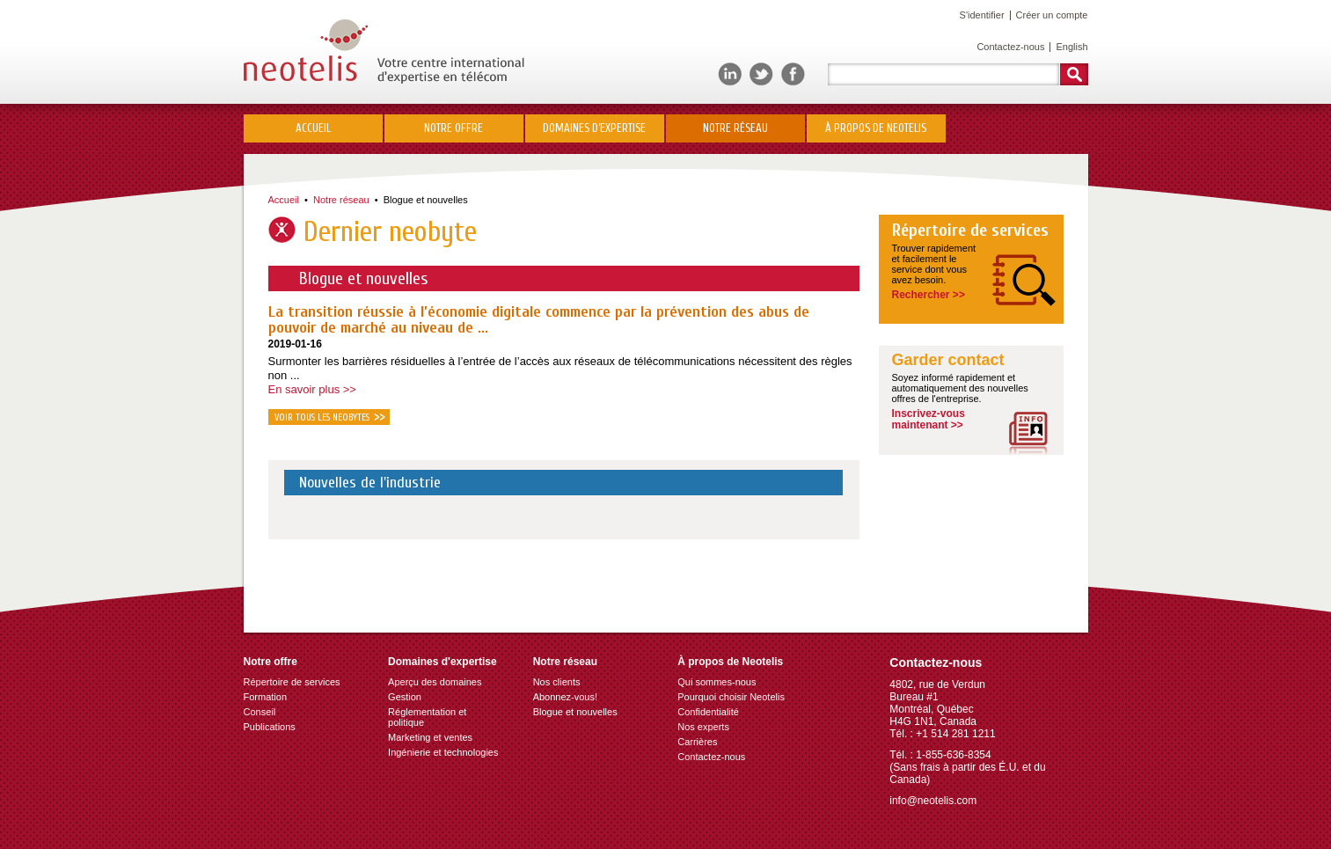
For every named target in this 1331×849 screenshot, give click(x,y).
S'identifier (982, 15)
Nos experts (703, 726)
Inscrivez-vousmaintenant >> (928, 419)
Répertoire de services (970, 230)
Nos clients (557, 682)
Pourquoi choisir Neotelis (731, 697)
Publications (270, 726)
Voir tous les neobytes (321, 417)
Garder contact (948, 360)
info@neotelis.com (932, 800)
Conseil (260, 711)
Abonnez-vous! (565, 697)
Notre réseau (735, 128)
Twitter (761, 74)
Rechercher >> (928, 295)
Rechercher (1074, 74)
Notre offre (453, 128)
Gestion (404, 697)
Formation (266, 697)
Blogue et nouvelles (426, 199)
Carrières (697, 741)
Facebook (793, 74)
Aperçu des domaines (434, 682)
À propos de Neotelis (875, 128)
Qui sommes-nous (716, 682)
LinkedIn (730, 74)
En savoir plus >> (312, 389)
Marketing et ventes (430, 737)
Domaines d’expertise (594, 128)
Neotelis (384, 51)
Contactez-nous (1010, 46)
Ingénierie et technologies (443, 752)
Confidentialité (708, 711)
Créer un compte (1052, 15)
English (1071, 46)
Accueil (313, 128)
